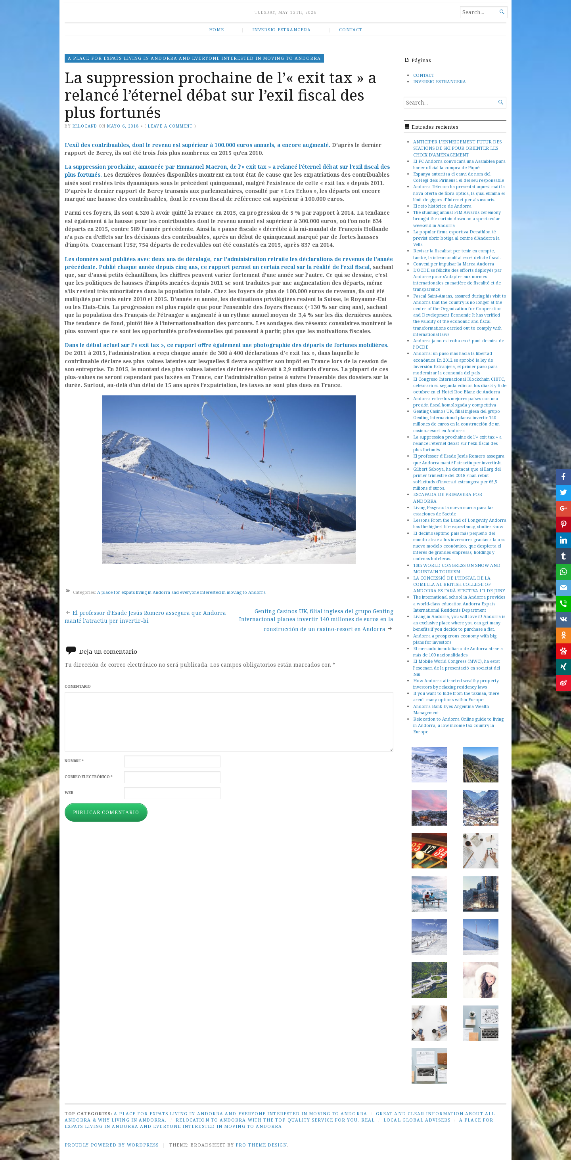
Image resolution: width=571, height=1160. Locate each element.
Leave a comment (170, 126)
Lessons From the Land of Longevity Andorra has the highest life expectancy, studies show (459, 523)
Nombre (74, 760)
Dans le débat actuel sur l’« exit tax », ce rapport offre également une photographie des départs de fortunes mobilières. (227, 345)
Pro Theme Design (261, 1145)
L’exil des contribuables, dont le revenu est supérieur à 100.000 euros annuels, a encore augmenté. (197, 145)
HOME (216, 29)
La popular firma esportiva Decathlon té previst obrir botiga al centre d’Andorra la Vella (456, 238)
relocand (85, 126)
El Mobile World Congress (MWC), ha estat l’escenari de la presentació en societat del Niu (456, 667)
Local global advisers (416, 1120)
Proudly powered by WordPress (112, 1145)
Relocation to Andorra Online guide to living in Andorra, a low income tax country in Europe (458, 725)
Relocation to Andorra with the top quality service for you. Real (275, 1120)
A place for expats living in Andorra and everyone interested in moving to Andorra (194, 58)
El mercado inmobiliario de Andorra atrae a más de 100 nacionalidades (458, 651)
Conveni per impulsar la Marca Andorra (453, 264)
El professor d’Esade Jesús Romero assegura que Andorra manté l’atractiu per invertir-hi (458, 459)
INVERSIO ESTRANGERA (281, 29)
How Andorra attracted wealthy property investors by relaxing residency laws (456, 683)
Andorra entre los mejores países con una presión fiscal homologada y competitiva (455, 401)
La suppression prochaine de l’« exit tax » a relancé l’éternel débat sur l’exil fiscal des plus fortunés (457, 443)
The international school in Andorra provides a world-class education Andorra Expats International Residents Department (459, 603)
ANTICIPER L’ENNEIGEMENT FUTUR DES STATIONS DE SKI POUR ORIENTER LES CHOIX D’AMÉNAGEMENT (457, 148)
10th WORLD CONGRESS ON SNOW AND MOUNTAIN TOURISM (456, 568)
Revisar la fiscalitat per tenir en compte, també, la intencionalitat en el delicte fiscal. (457, 254)
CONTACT (350, 29)
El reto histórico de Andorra (442, 206)
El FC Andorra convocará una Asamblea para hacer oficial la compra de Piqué (459, 164)
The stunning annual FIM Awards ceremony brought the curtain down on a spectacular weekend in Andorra (457, 218)
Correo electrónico (89, 776)
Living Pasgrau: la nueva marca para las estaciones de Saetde (453, 510)
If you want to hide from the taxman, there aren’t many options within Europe (456, 696)
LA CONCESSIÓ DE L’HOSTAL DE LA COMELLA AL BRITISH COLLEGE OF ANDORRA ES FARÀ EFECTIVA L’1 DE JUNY (459, 584)
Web (69, 792)
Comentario (78, 686)
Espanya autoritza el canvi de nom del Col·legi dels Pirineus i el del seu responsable (458, 177)
